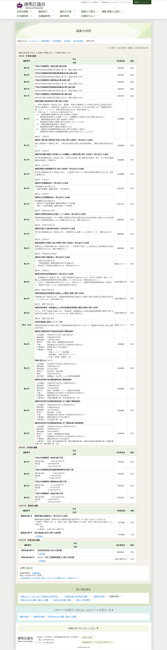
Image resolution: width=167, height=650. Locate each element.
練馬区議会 (46, 41)
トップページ (34, 41)
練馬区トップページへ (142, 2)
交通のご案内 (87, 637)
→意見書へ (39, 536)
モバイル (115, 2)
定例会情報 (57, 41)
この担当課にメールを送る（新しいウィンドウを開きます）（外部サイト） (49, 578)
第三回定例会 (78, 41)
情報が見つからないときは (82, 628)
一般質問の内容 (38, 617)
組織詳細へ (36, 573)
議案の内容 (24, 617)
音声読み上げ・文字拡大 (90, 2)
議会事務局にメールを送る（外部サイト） (97, 642)
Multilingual (105, 2)
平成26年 (67, 41)
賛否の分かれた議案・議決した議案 (62, 617)
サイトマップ (126, 2)
